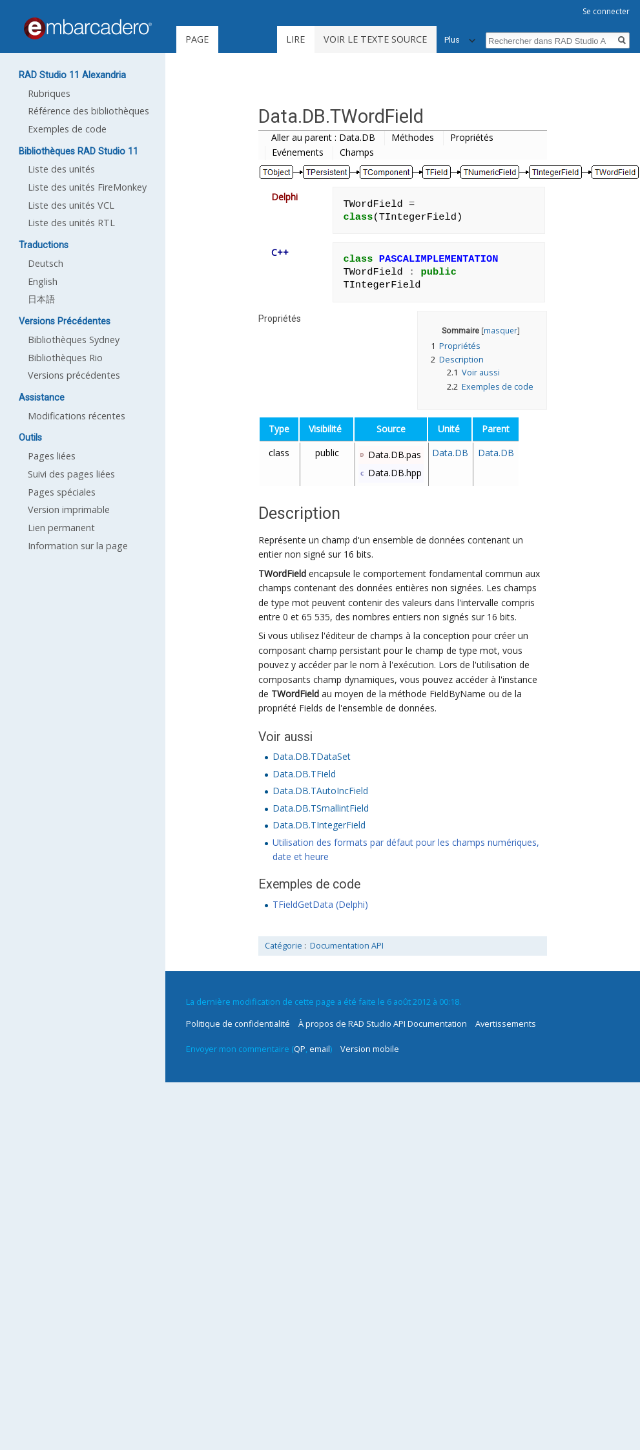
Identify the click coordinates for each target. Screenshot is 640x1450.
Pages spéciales (62, 492)
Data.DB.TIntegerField (319, 825)
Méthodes (412, 137)
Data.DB (450, 453)
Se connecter (606, 11)
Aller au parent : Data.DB (323, 137)
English (42, 281)
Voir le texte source (375, 39)
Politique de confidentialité (238, 1023)
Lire (295, 39)
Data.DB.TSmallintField (321, 808)
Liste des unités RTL (71, 222)
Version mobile (369, 1049)
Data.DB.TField (304, 774)
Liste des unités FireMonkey (87, 187)
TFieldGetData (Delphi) (320, 904)
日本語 (41, 299)
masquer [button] (500, 330)
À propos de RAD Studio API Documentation (382, 1023)
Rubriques (49, 93)
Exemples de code (67, 129)
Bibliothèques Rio (65, 358)
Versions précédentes (74, 375)
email (319, 1049)
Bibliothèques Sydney (73, 339)
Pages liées (52, 456)
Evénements (298, 152)
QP (299, 1049)
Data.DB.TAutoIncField (320, 790)
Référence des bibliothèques (88, 111)
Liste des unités (61, 169)
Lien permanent (61, 527)
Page (197, 39)
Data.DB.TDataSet (312, 756)
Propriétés (471, 137)
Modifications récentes (76, 416)
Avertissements (505, 1023)
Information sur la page (78, 546)
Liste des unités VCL (71, 205)
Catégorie (283, 945)
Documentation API (347, 945)
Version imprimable (69, 509)
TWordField (282, 573)
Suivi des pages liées (71, 474)
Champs (357, 152)
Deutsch (45, 263)
